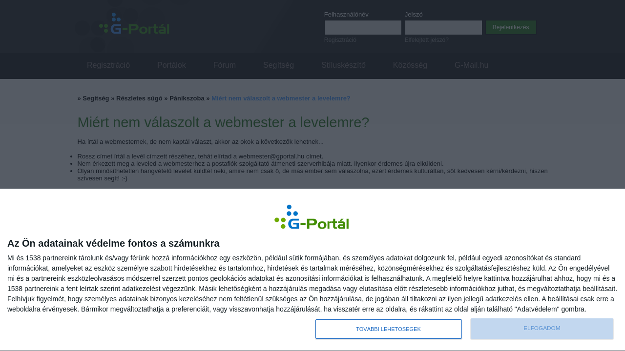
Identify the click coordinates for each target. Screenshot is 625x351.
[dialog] (312, 270)
